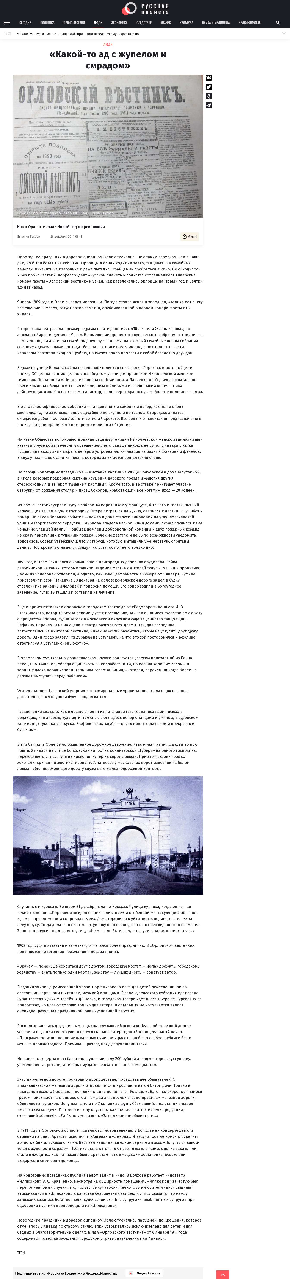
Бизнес (165, 22)
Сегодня (25, 22)
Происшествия (74, 22)
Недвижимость (250, 22)
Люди (98, 22)
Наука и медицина (216, 22)
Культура (186, 22)
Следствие (144, 22)
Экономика (119, 22)
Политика (47, 22)
